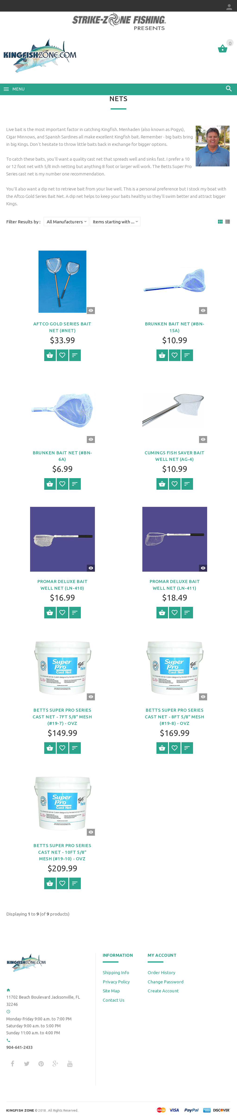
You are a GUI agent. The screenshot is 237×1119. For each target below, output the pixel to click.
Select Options (50, 355)
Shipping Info (116, 972)
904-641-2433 (19, 1047)
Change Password (166, 981)
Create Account (163, 990)
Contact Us (114, 1000)
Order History (161, 972)
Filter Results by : (23, 222)
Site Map (111, 990)
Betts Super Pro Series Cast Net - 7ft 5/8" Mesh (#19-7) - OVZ (62, 717)
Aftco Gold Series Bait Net (39, 196)
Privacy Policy (116, 981)
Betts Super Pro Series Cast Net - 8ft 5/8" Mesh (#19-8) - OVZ (174, 717)
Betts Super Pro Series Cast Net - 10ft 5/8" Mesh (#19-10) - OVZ (62, 852)
